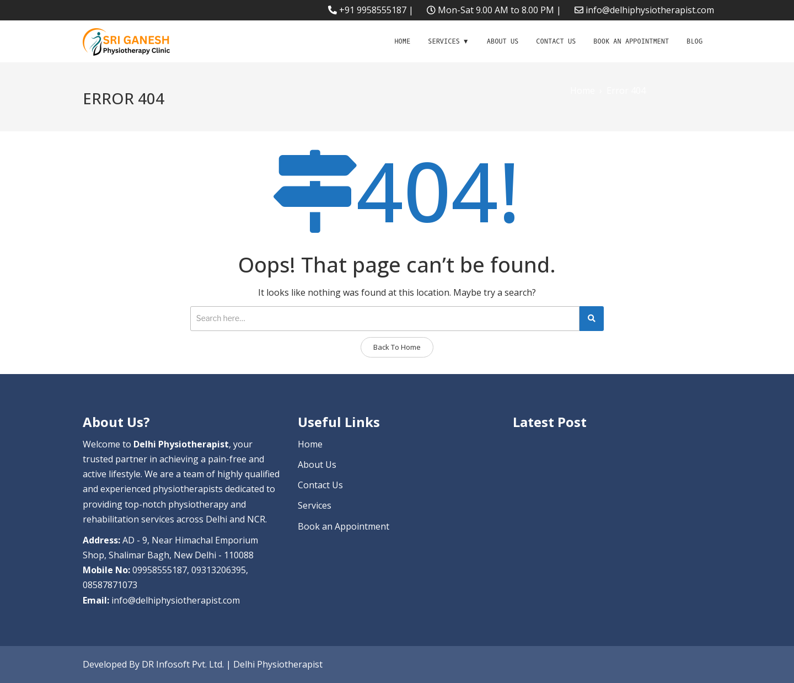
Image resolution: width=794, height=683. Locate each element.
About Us (503, 41)
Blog (694, 41)
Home (402, 41)
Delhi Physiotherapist (278, 664)
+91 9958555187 (372, 10)
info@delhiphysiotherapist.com (650, 10)
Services (444, 41)
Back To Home (397, 347)
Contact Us (556, 41)
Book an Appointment (631, 41)
